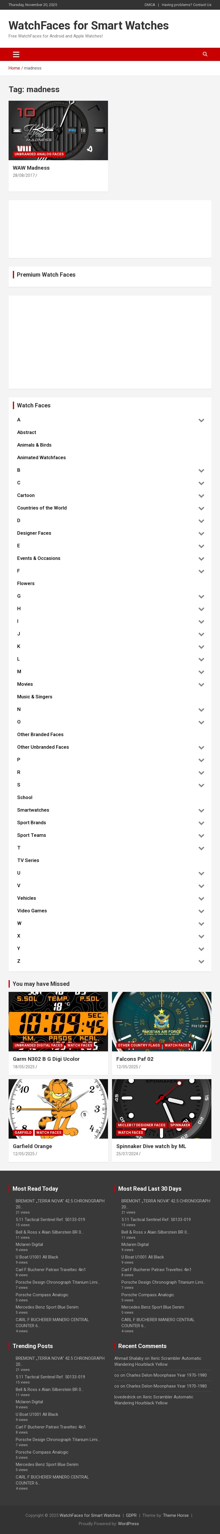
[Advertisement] (110, 342)
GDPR (131, 1515)
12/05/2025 (127, 1067)
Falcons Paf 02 (135, 1059)
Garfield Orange (32, 1146)
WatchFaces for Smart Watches (89, 25)
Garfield (23, 1133)
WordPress (128, 1523)
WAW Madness (31, 168)
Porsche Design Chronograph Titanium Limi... (58, 1282)
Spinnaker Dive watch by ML (151, 1146)
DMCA (150, 5)
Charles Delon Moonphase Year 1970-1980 (166, 1375)
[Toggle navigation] (16, 54)
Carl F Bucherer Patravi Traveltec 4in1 (51, 1269)
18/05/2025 (24, 1067)
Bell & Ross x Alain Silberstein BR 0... (50, 1232)
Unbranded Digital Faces (38, 1045)
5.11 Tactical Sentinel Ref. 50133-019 (50, 1219)
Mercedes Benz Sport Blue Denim (47, 1307)
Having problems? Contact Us (186, 5)
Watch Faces (79, 1045)
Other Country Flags (139, 1045)
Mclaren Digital (29, 1244)
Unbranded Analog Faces (39, 154)
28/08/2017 (24, 175)
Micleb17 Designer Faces (141, 1125)
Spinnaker (180, 1125)
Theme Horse (176, 1515)
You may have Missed (41, 983)
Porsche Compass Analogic (42, 1294)
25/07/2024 (127, 1154)
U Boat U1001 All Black (37, 1257)
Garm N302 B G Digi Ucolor (46, 1059)
